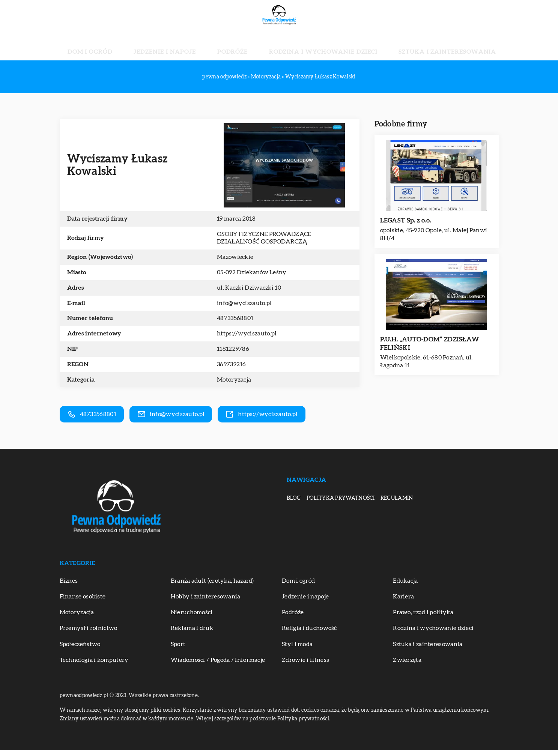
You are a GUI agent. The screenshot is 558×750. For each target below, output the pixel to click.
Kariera (403, 597)
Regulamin (397, 498)
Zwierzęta (407, 660)
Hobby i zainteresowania (206, 597)
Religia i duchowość (309, 628)
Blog (294, 498)
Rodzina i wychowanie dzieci (310, 45)
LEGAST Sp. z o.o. (405, 220)
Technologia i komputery (94, 660)
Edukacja (405, 581)
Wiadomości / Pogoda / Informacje (218, 660)
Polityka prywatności (341, 498)
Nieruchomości (192, 612)
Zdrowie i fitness (305, 660)
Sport (178, 644)
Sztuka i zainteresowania (406, 45)
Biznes (69, 581)
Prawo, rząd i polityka (423, 612)
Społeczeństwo (80, 644)
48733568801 (235, 318)
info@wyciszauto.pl (244, 303)
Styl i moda (297, 644)
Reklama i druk (192, 628)
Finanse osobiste (83, 597)
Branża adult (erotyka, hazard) (212, 581)
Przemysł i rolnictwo (88, 628)
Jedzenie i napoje (190, 45)
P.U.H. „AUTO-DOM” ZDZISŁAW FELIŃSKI (429, 343)
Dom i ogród (135, 45)
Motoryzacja (234, 380)
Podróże (240, 45)
